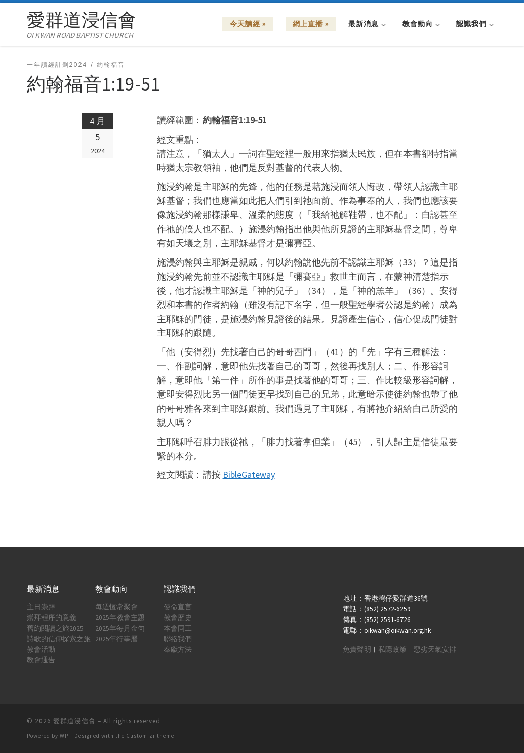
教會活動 (41, 649)
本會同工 (178, 628)
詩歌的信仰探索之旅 (59, 639)
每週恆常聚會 (116, 607)
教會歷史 (178, 617)
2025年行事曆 (116, 639)
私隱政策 (392, 649)
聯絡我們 (178, 639)
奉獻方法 (178, 649)
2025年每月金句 (120, 628)
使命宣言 (178, 607)
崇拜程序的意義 (51, 617)
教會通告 (41, 660)
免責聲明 (357, 649)
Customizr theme (150, 735)
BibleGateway (249, 474)
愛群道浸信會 (74, 721)
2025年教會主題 (120, 617)
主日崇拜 (41, 607)
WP (64, 735)
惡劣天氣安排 (435, 649)
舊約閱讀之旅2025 (55, 628)
